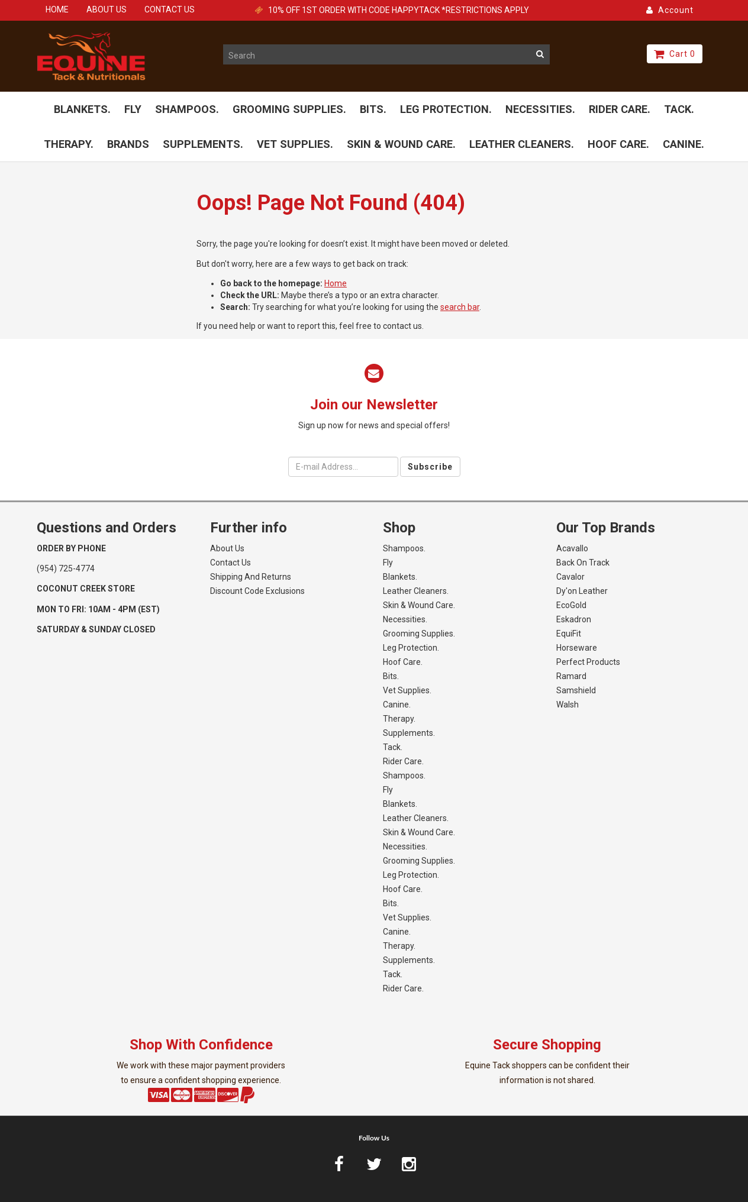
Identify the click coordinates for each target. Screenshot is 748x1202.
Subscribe (430, 466)
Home (335, 283)
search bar (459, 307)
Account (670, 10)
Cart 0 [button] (674, 54)
